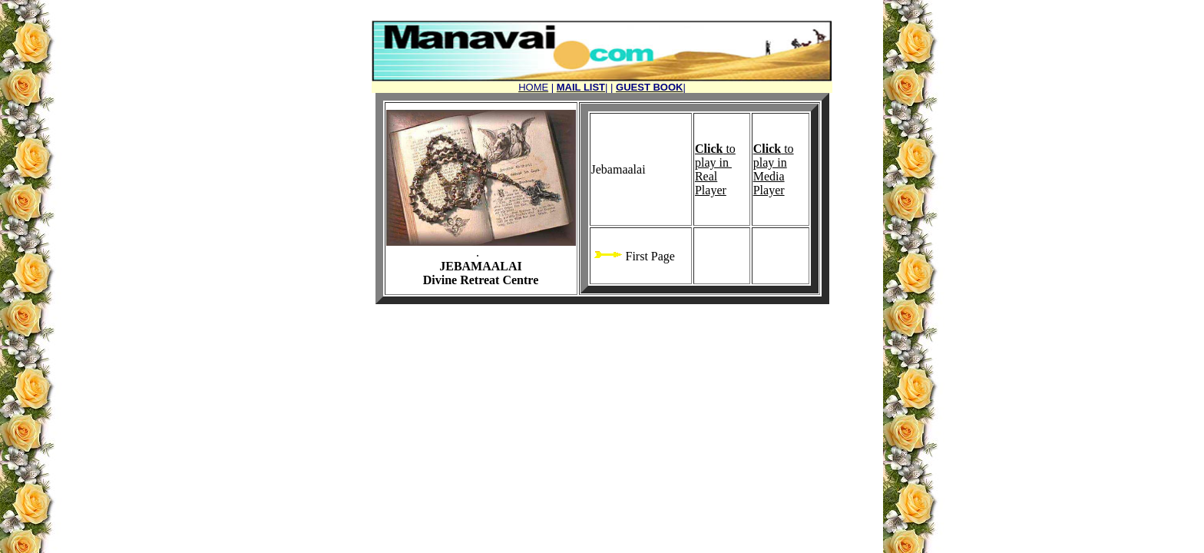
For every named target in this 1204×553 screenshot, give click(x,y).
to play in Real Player (715, 169)
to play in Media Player (773, 169)
